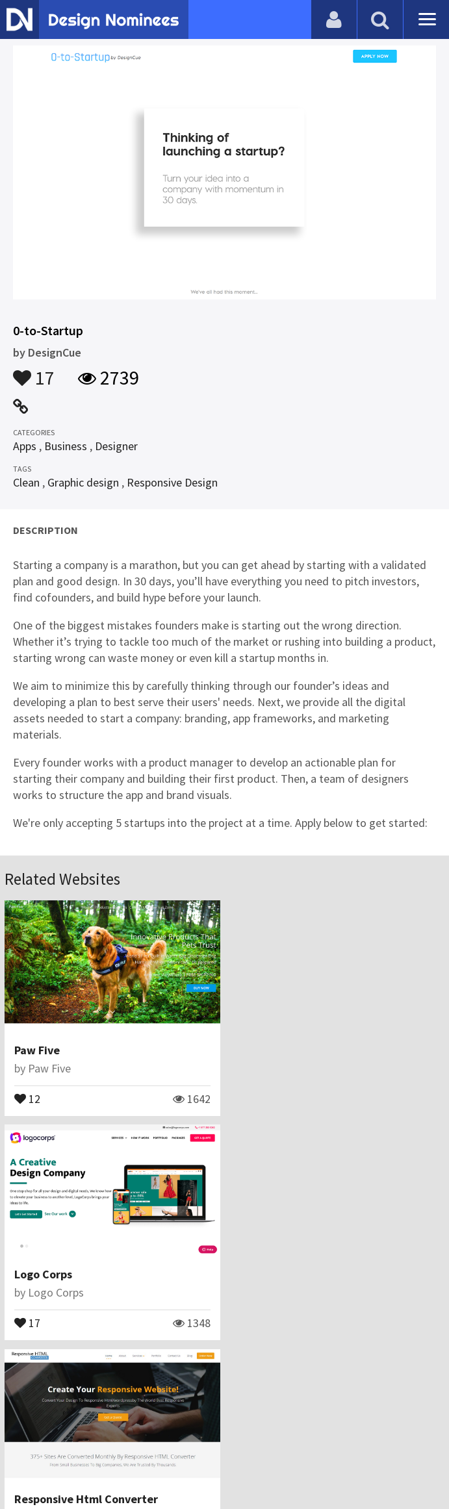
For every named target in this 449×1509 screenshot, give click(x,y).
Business (65, 445)
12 (27, 1097)
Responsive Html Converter (86, 1274)
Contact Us (154, 1434)
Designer (116, 445)
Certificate (217, 1434)
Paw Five (37, 1050)
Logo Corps (267, 1050)
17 (34, 371)
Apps (24, 445)
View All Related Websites (224, 1378)
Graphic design (83, 482)
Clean (26, 482)
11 (27, 1321)
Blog (105, 1434)
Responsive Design (172, 482)
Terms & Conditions (306, 1434)
